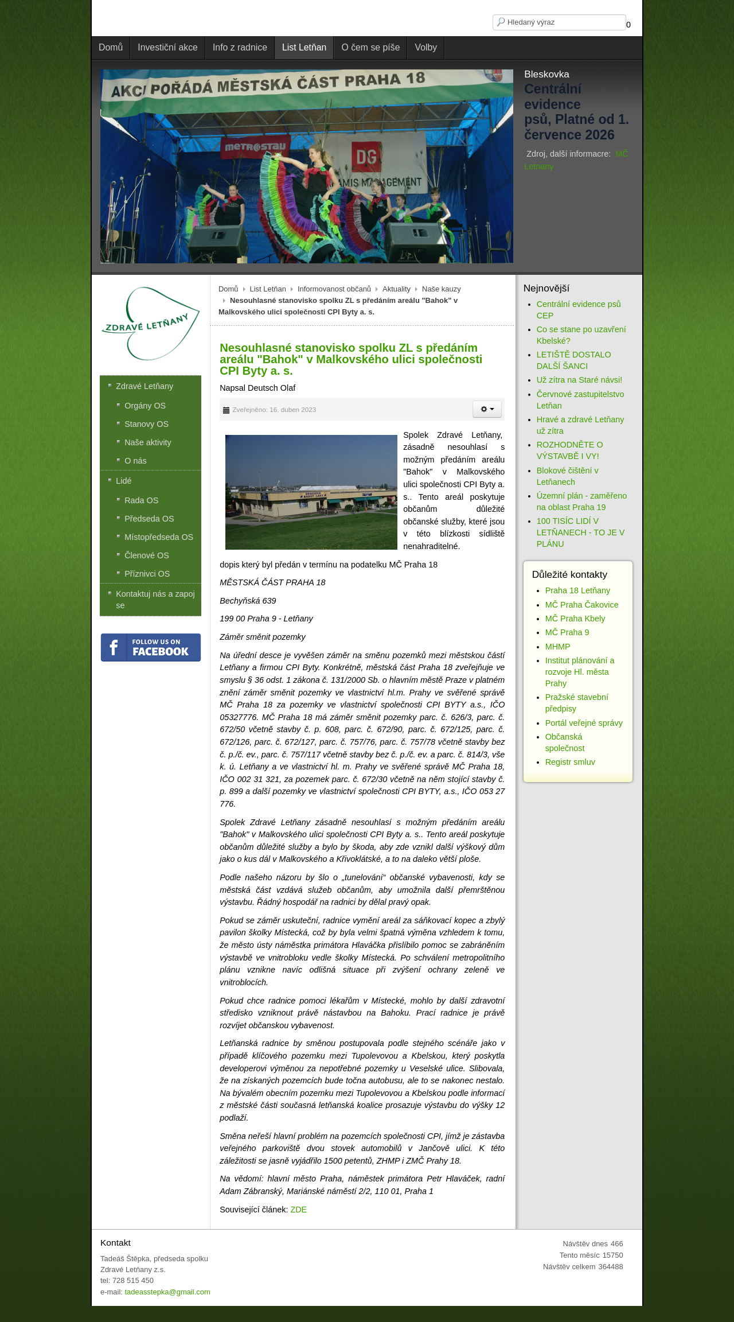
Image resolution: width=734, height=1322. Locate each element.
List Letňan (268, 289)
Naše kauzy (441, 289)
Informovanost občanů (334, 289)
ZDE (298, 1209)
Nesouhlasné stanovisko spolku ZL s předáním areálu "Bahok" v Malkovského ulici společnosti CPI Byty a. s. (351, 359)
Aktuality (396, 289)
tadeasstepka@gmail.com (167, 1292)
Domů (228, 289)
